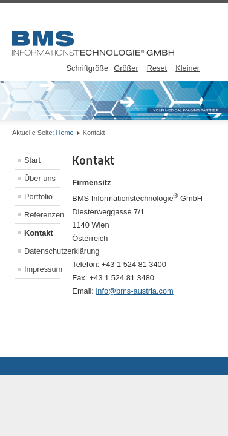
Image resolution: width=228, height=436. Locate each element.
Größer (126, 68)
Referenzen (42, 214)
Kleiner (187, 68)
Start (32, 160)
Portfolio (38, 196)
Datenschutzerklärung (42, 251)
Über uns (40, 178)
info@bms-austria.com (134, 291)
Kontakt (38, 232)
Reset (157, 68)
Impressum (42, 269)
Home (65, 132)
